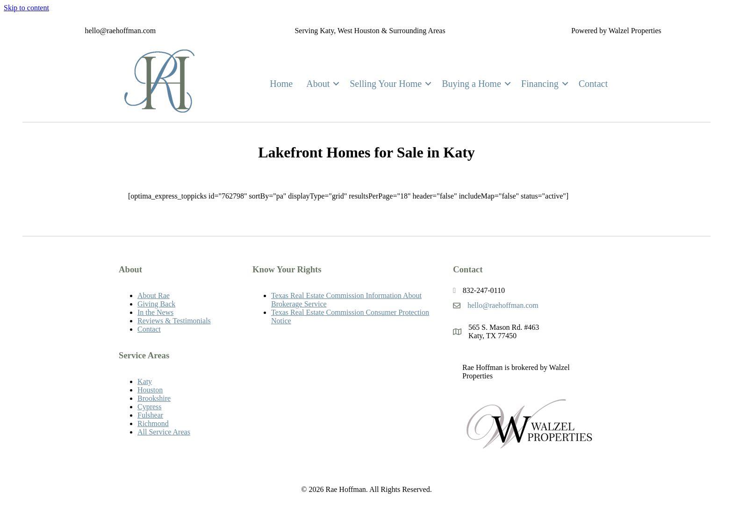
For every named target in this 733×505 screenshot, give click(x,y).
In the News (155, 312)
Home (281, 83)
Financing (540, 83)
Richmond (153, 423)
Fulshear (150, 415)
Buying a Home (471, 83)
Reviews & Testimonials (174, 321)
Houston (150, 390)
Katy (144, 381)
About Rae (153, 295)
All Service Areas (163, 432)
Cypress (149, 407)
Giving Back (156, 304)
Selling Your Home (386, 83)
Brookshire (154, 398)
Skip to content (26, 8)
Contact (593, 83)
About (318, 83)
